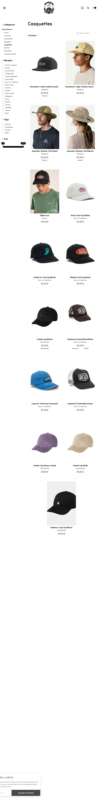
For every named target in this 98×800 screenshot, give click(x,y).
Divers (6, 32)
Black (7, 133)
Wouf (7, 113)
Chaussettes (8, 39)
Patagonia (8, 96)
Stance (7, 110)
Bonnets (7, 48)
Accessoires (7, 29)
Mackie (7, 90)
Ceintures (7, 36)
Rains (7, 99)
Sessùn (7, 105)
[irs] (0, 0)
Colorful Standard (11, 76)
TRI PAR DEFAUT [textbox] (83, 33)
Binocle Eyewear (11, 65)
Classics (8, 130)
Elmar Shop (9, 85)
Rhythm (8, 102)
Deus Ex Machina (11, 82)
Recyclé (8, 124)
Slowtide (8, 107)
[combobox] (85, 33)
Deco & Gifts (9, 79)
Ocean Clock (9, 93)
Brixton (7, 68)
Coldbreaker (9, 73)
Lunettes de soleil (10, 54)
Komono (8, 88)
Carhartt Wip (9, 71)
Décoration (8, 51)
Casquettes (9, 127)
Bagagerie (7, 42)
